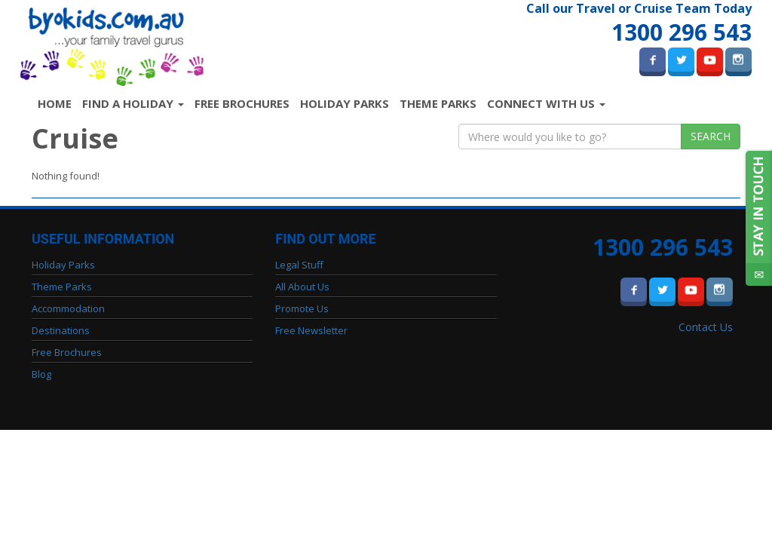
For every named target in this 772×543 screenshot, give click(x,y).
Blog (41, 374)
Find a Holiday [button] (133, 103)
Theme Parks (438, 103)
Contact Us (706, 327)
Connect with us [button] (546, 103)
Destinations (61, 330)
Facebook (652, 60)
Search (711, 136)
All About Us (302, 286)
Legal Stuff (299, 265)
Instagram (738, 60)
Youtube (710, 60)
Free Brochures (242, 103)
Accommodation (68, 308)
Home (57, 103)
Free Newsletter (311, 330)
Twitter (681, 60)
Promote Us (302, 308)
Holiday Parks (344, 103)
